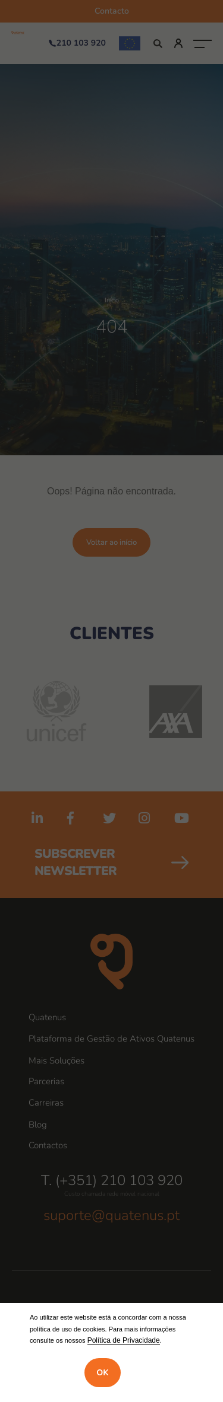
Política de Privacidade (123, 1340)
